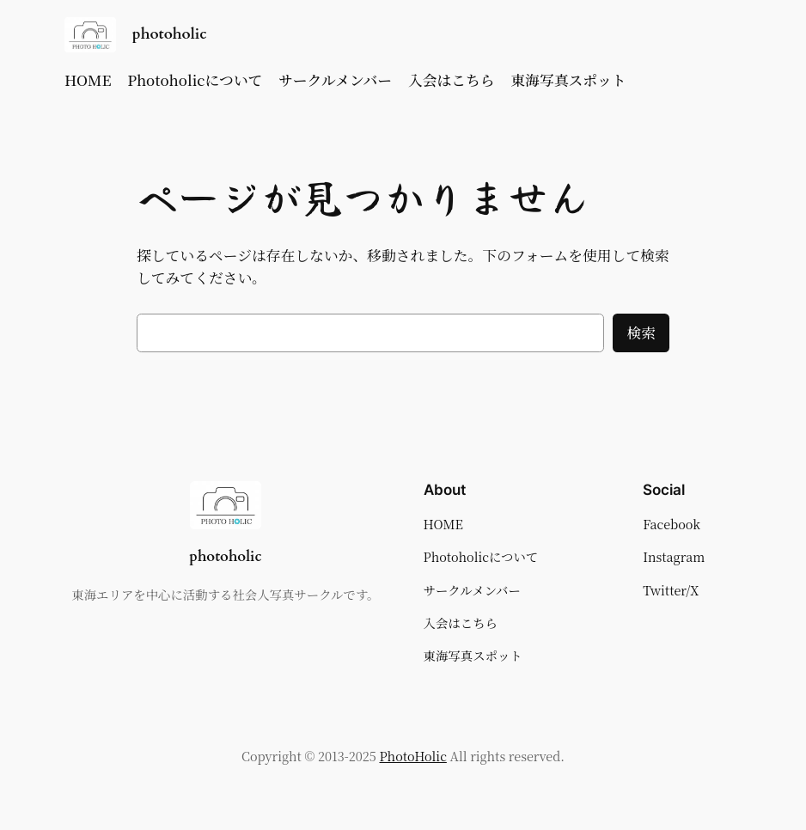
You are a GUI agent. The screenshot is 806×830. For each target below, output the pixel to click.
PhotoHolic (413, 756)
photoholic (169, 34)
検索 (641, 332)
